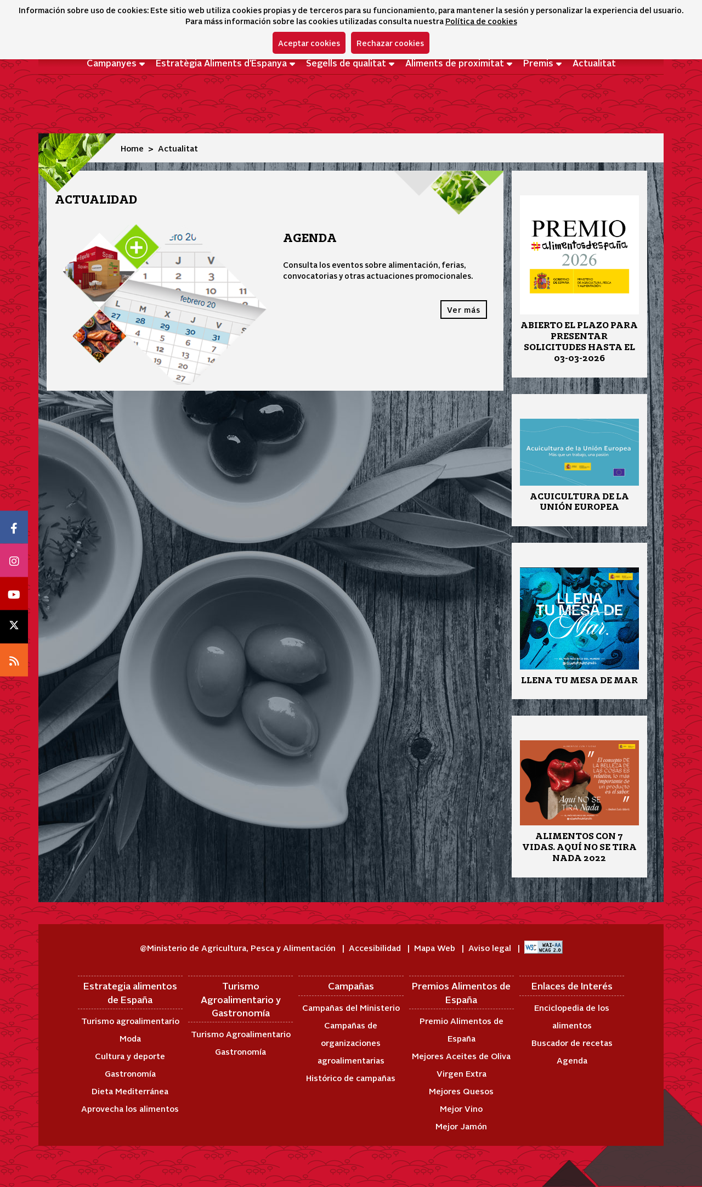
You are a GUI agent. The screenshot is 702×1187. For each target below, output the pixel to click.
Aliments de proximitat (454, 62)
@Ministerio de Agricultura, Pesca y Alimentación (239, 947)
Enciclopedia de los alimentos (571, 1016)
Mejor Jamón (461, 1126)
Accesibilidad (376, 947)
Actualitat (594, 62)
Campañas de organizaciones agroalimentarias (351, 1042)
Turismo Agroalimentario (241, 1033)
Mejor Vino (461, 1108)
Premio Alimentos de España (461, 1029)
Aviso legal (490, 947)
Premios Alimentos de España (461, 992)
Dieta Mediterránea (130, 1090)
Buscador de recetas (572, 1042)
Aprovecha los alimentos (130, 1108)
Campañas (351, 986)
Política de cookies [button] (481, 21)
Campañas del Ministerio (351, 1007)
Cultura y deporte (130, 1055)
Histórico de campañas (350, 1077)
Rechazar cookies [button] (390, 43)
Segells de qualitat (346, 62)
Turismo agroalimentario (130, 1020)
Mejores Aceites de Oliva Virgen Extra (461, 1064)
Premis (538, 62)
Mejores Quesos (461, 1090)
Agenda (572, 1060)
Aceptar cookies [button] (309, 43)
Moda (130, 1038)
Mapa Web (435, 947)
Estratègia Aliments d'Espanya (221, 62)
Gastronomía (130, 1073)
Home (132, 148)
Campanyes (112, 62)
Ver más (463, 309)
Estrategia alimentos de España (130, 992)
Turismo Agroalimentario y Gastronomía (241, 999)
